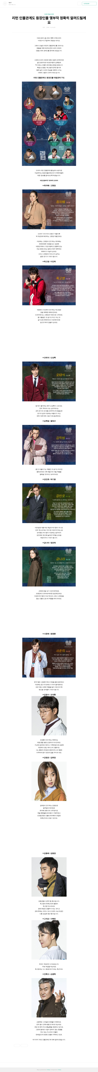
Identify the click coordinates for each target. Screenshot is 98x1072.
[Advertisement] (49, 340)
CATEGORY (89, 3)
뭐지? (11, 2)
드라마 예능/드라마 (49, 14)
